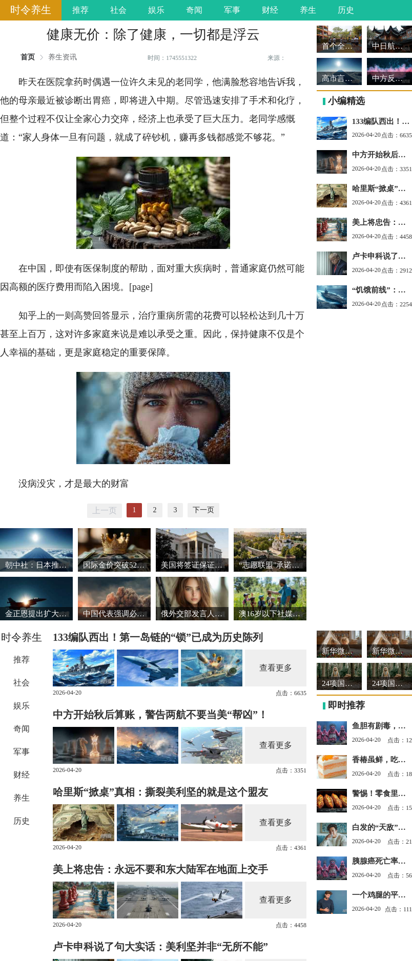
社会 (118, 10)
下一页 (203, 510)
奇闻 (194, 10)
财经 (270, 10)
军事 (232, 10)
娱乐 (156, 10)
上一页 (104, 510)
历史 (346, 10)
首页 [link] (27, 57)
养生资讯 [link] (62, 57)
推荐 (80, 10)
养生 (308, 10)
